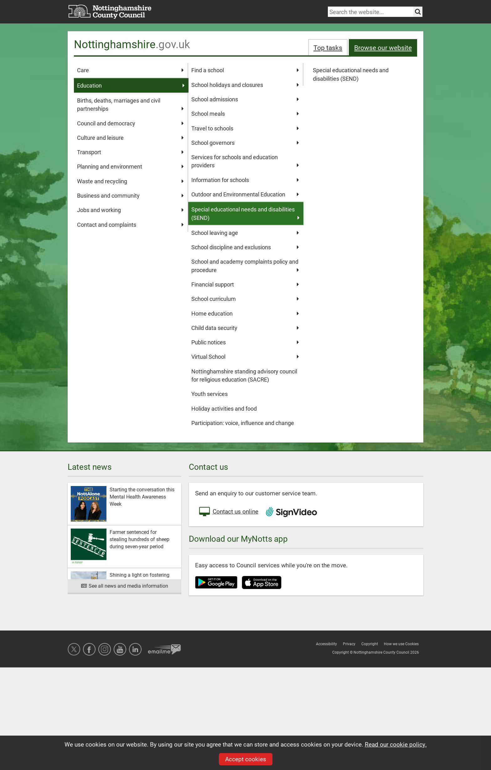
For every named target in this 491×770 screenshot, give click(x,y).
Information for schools (245, 180)
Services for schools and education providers (245, 161)
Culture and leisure (130, 138)
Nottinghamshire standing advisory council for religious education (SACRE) (244, 375)
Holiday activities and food (224, 408)
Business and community (130, 195)
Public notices (245, 342)
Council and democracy (130, 123)
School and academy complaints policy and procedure (245, 266)
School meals (245, 113)
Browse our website (383, 47)
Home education (245, 313)
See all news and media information (124, 585)
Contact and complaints (130, 224)
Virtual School (245, 356)
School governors (245, 143)
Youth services (209, 394)
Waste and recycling (130, 181)
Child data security (245, 328)
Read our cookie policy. (396, 744)
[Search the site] (417, 12)
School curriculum (245, 299)
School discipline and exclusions (245, 247)
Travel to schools (245, 128)
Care (130, 70)
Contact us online (228, 512)
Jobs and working (130, 210)
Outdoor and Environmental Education (245, 194)
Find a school (245, 70)
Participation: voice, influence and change (242, 423)
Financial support (245, 284)
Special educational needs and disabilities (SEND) (351, 74)
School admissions (245, 99)
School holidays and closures (245, 85)
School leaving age (245, 233)
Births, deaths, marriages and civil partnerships (130, 105)
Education (131, 85)
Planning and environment (130, 166)
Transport (130, 152)
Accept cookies (245, 759)
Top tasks (327, 47)
